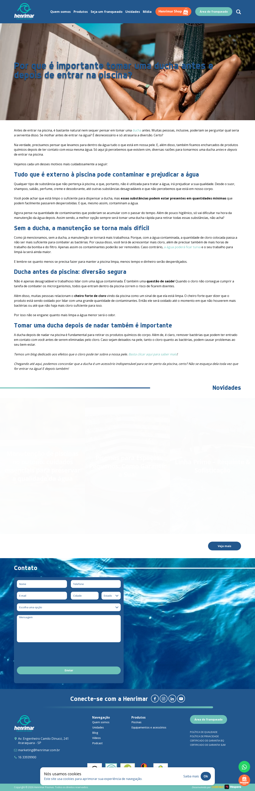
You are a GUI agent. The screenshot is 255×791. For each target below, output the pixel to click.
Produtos (81, 12)
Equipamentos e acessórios (148, 727)
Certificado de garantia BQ (207, 740)
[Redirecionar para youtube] (181, 698)
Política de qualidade (203, 732)
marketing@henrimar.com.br (39, 750)
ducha (137, 130)
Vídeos (96, 738)
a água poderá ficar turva (182, 247)
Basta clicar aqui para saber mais (152, 354)
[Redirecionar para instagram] (163, 698)
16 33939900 (27, 757)
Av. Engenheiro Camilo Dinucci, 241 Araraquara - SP (43, 740)
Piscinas (136, 722)
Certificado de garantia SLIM (208, 745)
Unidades (132, 12)
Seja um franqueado (106, 12)
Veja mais (224, 546)
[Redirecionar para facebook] (155, 698)
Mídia (147, 12)
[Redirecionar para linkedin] (172, 698)
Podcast (97, 743)
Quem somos (60, 12)
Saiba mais (191, 776)
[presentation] (46, 655)
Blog (95, 732)
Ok (206, 776)
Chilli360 (218, 787)
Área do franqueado (214, 11)
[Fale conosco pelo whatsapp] (244, 767)
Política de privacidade (204, 736)
